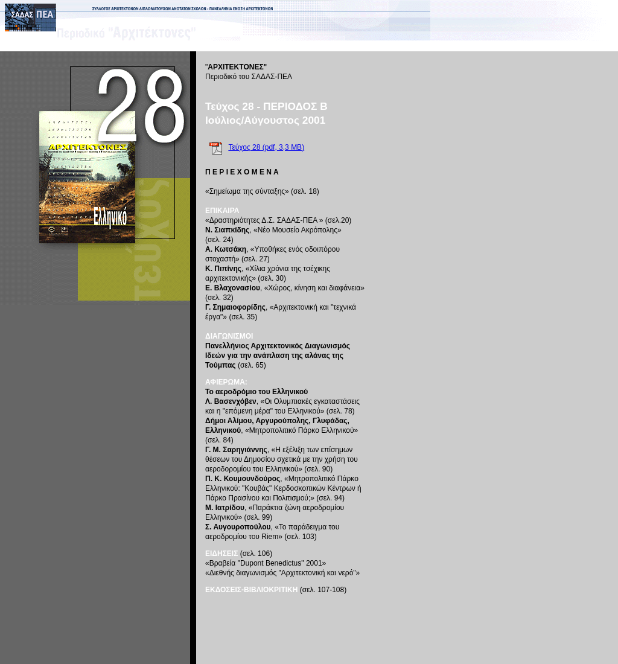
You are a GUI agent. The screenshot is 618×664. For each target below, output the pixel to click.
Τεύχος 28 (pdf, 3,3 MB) (266, 147)
